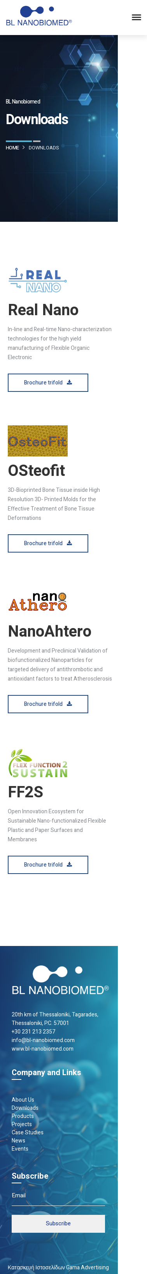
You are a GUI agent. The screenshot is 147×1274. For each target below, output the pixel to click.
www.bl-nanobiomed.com (43, 1049)
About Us (23, 1100)
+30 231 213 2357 (33, 1032)
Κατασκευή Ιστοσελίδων (36, 1267)
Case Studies (28, 1132)
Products (23, 1116)
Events (20, 1149)
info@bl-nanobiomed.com (43, 1040)
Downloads (25, 1108)
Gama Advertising (87, 1267)
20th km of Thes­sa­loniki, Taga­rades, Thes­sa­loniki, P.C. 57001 (55, 1019)
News (18, 1141)
